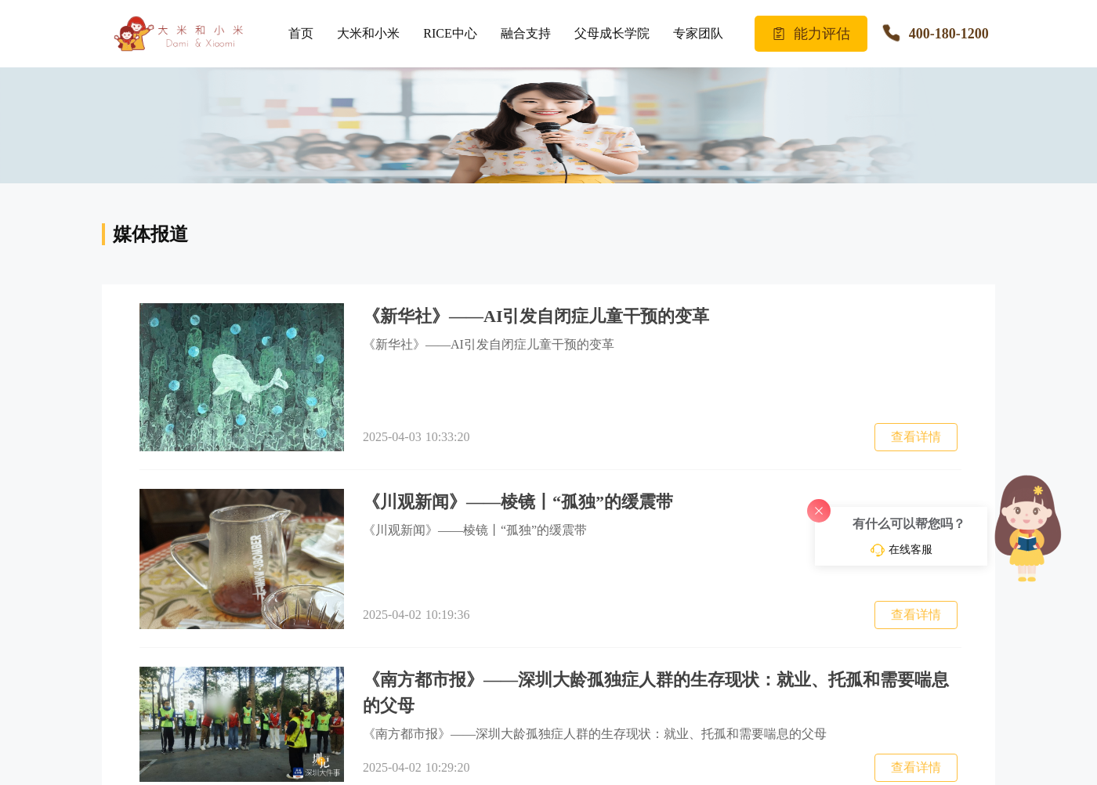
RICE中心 (449, 33)
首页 (300, 33)
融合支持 (526, 33)
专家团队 (698, 33)
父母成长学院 (612, 33)
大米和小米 (368, 33)
